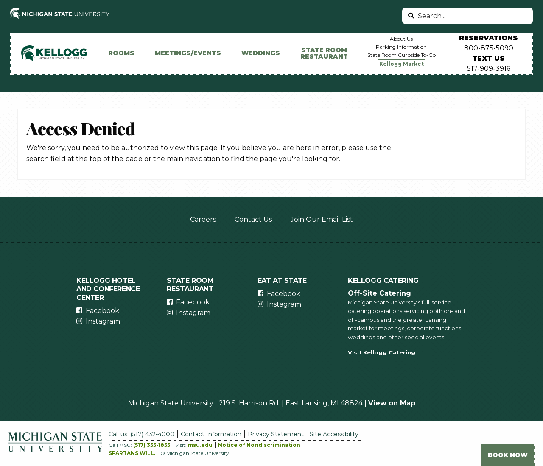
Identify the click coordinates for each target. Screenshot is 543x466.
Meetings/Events (188, 53)
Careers (203, 219)
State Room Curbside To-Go (401, 55)
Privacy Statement (276, 434)
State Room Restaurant (324, 53)
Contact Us (253, 219)
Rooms (121, 53)
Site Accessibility (334, 434)
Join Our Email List (322, 219)
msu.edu (200, 445)
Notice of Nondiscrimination (259, 445)
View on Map (391, 403)
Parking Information (401, 47)
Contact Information (211, 434)
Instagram (103, 321)
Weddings (260, 53)
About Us (401, 39)
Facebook (102, 311)
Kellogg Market (401, 64)
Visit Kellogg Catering (381, 352)
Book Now (508, 455)
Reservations (488, 38)
